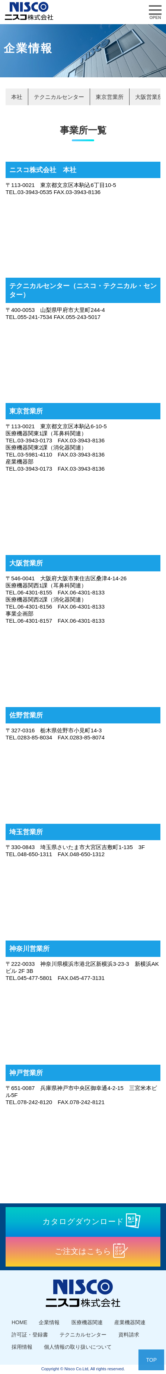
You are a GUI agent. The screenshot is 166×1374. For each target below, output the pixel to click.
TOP (151, 1360)
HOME (19, 1322)
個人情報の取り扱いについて (78, 1347)
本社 (16, 97)
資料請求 (128, 1335)
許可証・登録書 (30, 1335)
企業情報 (49, 1322)
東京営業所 (110, 97)
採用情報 (22, 1347)
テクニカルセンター (59, 97)
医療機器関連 (87, 1322)
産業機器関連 (130, 1322)
